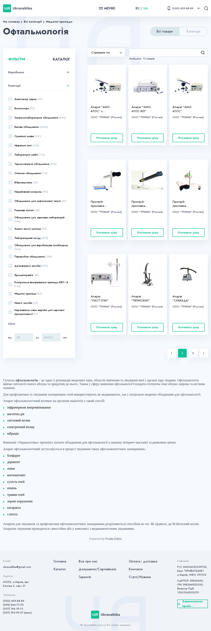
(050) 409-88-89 (13, 601)
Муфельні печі (26, 145)
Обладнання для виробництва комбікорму (41, 247)
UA (145, 8)
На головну (11, 22)
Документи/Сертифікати (97, 569)
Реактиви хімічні (27, 210)
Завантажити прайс (190, 604)
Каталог (60, 569)
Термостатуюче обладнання (35, 164)
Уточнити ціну (106, 138)
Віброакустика (26, 182)
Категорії (193, 31)
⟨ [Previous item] (171, 353)
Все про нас (88, 561)
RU (137, 8)
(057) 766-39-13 (13, 609)
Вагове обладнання (31, 127)
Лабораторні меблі (29, 155)
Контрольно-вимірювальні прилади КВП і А (41, 284)
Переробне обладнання (33, 256)
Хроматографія (26, 275)
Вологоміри (24, 108)
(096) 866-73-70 (13, 605)
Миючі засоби (26, 303)
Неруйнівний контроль (31, 192)
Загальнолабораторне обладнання (40, 118)
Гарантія (85, 577)
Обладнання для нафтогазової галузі (40, 201)
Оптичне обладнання (30, 173)
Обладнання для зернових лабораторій (39, 219)
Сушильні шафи (27, 136)
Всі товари (165, 31)
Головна (60, 561)
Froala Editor (113, 538)
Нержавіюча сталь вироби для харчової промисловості (39, 312)
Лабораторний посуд (31, 238)
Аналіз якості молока (30, 229)
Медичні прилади (59, 22)
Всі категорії (33, 22)
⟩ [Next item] (203, 353)
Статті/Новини (140, 577)
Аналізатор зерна (28, 99)
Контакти (136, 569)
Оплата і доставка (143, 561)
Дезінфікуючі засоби (31, 266)
